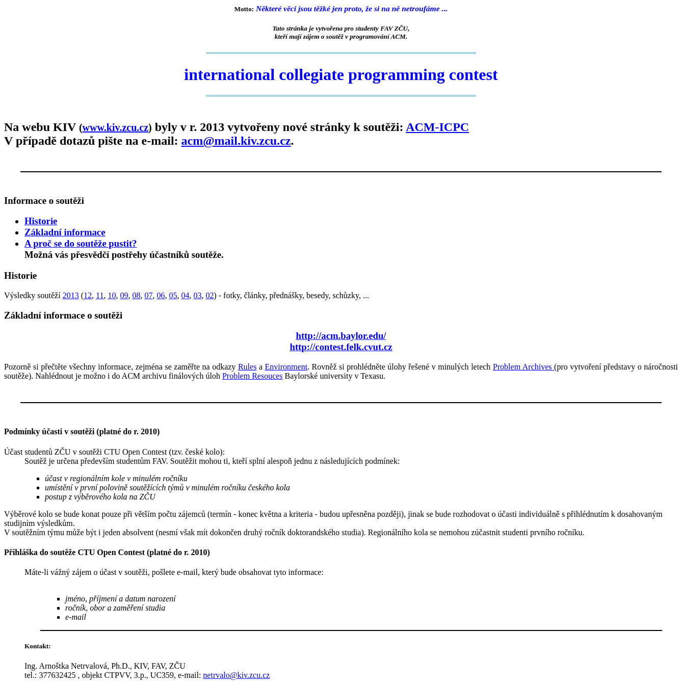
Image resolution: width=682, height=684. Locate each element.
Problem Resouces (252, 376)
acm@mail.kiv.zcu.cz (236, 140)
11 (99, 295)
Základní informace (64, 232)
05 (173, 295)
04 (185, 295)
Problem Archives (523, 366)
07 (148, 295)
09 (124, 295)
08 (136, 295)
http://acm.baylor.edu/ (341, 335)
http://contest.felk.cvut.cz (341, 346)
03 (197, 295)
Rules (247, 366)
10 (112, 295)
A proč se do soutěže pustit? (80, 243)
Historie (40, 221)
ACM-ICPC (437, 127)
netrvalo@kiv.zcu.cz (236, 675)
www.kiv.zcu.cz (115, 127)
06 (160, 295)
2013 (71, 295)
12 (88, 295)
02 (209, 295)
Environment (286, 366)
